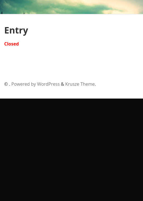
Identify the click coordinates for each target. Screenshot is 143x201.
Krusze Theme (80, 84)
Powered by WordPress (35, 84)
